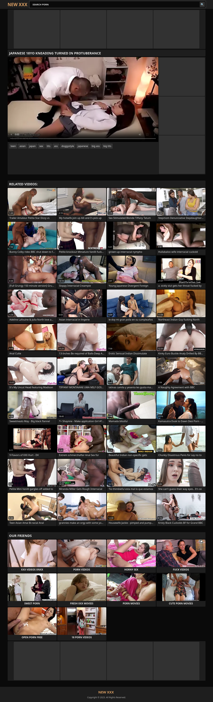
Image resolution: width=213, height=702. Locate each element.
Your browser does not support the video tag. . (83, 99)
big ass (96, 146)
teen (13, 146)
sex (41, 146)
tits (48, 146)
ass (56, 146)
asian (22, 146)
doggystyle (67, 146)
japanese (83, 146)
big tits (107, 146)
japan (32, 146)
